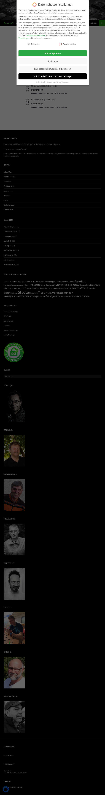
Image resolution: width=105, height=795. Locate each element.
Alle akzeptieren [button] (52, 51)
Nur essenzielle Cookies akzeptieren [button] (52, 67)
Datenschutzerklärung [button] (54, 80)
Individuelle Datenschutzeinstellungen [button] (52, 74)
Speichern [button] (52, 59)
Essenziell (33, 42)
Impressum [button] (65, 80)
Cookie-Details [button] (41, 80)
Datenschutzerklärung (36, 34)
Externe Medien (67, 42)
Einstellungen (23, 36)
